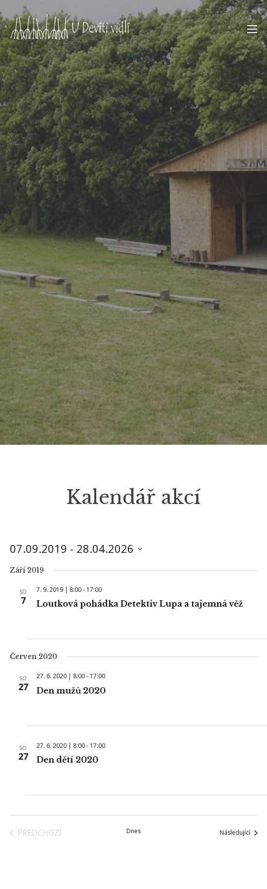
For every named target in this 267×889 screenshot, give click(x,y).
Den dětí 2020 (67, 760)
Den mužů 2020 (71, 691)
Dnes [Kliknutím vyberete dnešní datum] (133, 831)
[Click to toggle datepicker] (76, 549)
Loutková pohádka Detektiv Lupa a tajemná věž (140, 604)
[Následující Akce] (239, 832)
